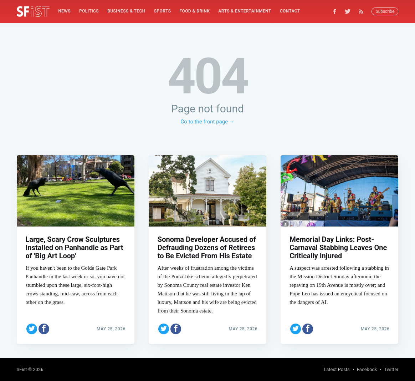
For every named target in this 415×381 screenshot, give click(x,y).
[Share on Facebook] (44, 329)
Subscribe (384, 11)
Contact (290, 11)
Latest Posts (337, 369)
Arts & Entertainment (244, 11)
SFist (22, 369)
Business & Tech (126, 11)
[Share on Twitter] (32, 329)
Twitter (391, 369)
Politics (89, 11)
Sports (162, 11)
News (64, 11)
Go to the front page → (207, 121)
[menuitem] (64, 11)
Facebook (367, 369)
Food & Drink (195, 11)
